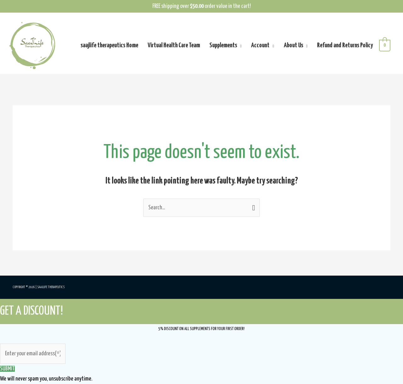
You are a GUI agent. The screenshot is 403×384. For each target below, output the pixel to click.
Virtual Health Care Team (174, 46)
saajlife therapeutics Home (109, 46)
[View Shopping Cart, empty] (384, 46)
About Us (293, 46)
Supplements (223, 46)
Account (260, 46)
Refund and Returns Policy (345, 46)
